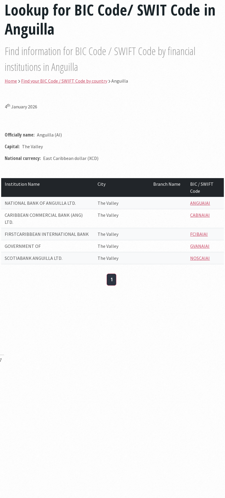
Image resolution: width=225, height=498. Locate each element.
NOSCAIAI (200, 258)
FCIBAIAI (199, 234)
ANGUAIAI (200, 203)
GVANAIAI (199, 246)
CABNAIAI (200, 215)
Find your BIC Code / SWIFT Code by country (64, 81)
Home (11, 81)
